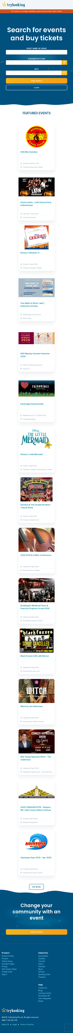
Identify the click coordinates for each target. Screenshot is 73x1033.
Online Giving (7, 961)
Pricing (4, 966)
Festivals (41, 966)
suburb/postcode (36, 59)
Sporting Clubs (44, 974)
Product (5, 959)
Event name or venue (36, 48)
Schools (41, 972)
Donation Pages (8, 964)
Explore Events (8, 956)
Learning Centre (44, 993)
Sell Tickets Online (9, 969)
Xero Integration (44, 998)
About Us (5, 1024)
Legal (14, 1024)
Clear (36, 88)
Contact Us (42, 988)
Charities (41, 959)
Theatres (42, 977)
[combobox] (36, 62)
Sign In (4, 974)
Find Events (36, 81)
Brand (40, 1001)
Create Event (36, 932)
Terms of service (27, 1024)
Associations (43, 956)
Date (36, 69)
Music (40, 969)
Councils (41, 961)
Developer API (44, 996)
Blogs (40, 990)
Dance (41, 964)
